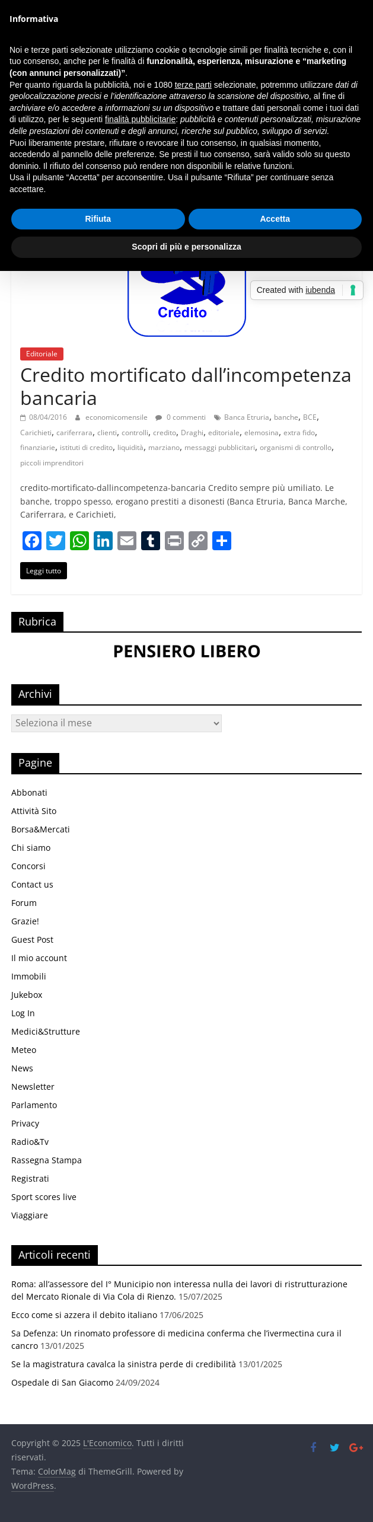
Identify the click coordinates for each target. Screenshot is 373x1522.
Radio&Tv (30, 1141)
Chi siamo (30, 847)
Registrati (30, 1178)
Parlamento (34, 1105)
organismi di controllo (295, 447)
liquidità (130, 447)
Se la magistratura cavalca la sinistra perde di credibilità (123, 1364)
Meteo (23, 1049)
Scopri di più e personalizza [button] (186, 246)
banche (286, 417)
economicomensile (117, 417)
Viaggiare (29, 1215)
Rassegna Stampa (46, 1160)
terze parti (193, 85)
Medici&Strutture (45, 1031)
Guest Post (32, 939)
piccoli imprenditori (52, 463)
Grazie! (25, 921)
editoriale (224, 432)
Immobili (28, 976)
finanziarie (37, 447)
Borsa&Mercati (40, 829)
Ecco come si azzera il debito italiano (84, 1314)
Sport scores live (43, 1196)
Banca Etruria (246, 417)
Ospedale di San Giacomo (62, 1382)
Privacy (25, 1123)
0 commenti (180, 417)
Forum (24, 902)
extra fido (299, 432)
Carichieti (36, 432)
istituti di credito (86, 447)
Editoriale (42, 354)
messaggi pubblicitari (219, 447)
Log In (23, 1013)
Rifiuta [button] (98, 219)
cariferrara (74, 432)
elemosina (261, 432)
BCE (310, 417)
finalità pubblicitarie (140, 119)
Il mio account (39, 957)
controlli (135, 432)
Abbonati (29, 792)
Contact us (32, 884)
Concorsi (28, 866)
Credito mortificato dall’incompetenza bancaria (186, 386)
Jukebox (26, 994)
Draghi (192, 432)
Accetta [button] (275, 219)
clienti (107, 432)
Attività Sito (33, 810)
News (22, 1068)
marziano (164, 447)
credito (164, 432)
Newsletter (33, 1086)
